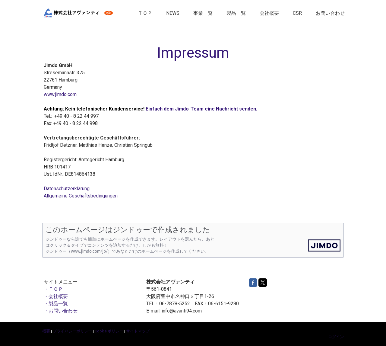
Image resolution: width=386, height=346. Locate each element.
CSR (297, 13)
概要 (46, 331)
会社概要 (269, 13)
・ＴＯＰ (53, 289)
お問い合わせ (330, 13)
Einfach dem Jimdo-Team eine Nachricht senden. (201, 109)
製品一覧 (236, 13)
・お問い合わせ (61, 311)
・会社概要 (56, 296)
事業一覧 (203, 13)
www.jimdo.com (60, 94)
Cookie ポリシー (109, 331)
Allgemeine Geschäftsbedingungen (81, 196)
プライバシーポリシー (72, 331)
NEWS (172, 13)
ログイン (336, 337)
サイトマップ (138, 331)
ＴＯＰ (145, 13)
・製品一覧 (56, 303)
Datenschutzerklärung (67, 188)
